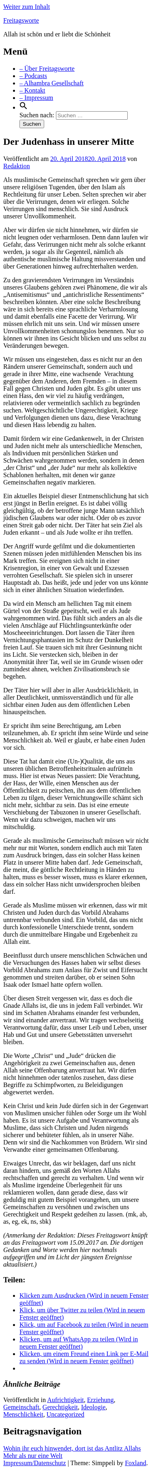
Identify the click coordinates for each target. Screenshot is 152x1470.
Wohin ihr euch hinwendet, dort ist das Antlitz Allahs (72, 1448)
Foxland (135, 1462)
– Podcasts (33, 75)
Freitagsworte (21, 20)
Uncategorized (65, 1414)
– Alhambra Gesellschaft (51, 83)
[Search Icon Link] (23, 107)
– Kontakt (32, 90)
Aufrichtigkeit (65, 1399)
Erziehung (100, 1399)
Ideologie (93, 1407)
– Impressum (36, 97)
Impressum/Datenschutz (34, 1462)
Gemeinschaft (21, 1407)
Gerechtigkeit (60, 1407)
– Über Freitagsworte (47, 68)
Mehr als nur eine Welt (32, 1455)
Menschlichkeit (23, 1414)
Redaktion (16, 166)
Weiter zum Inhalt (26, 6)
